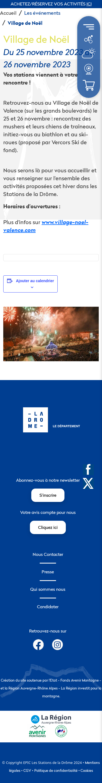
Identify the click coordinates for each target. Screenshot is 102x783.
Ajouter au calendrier (35, 281)
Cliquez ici (48, 527)
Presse (48, 572)
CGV (27, 770)
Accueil (8, 13)
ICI (89, 4)
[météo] (88, 39)
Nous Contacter (48, 554)
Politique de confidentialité (56, 770)
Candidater (47, 607)
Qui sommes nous (47, 589)
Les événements (42, 13)
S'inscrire (47, 495)
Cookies (87, 770)
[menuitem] (89, 39)
